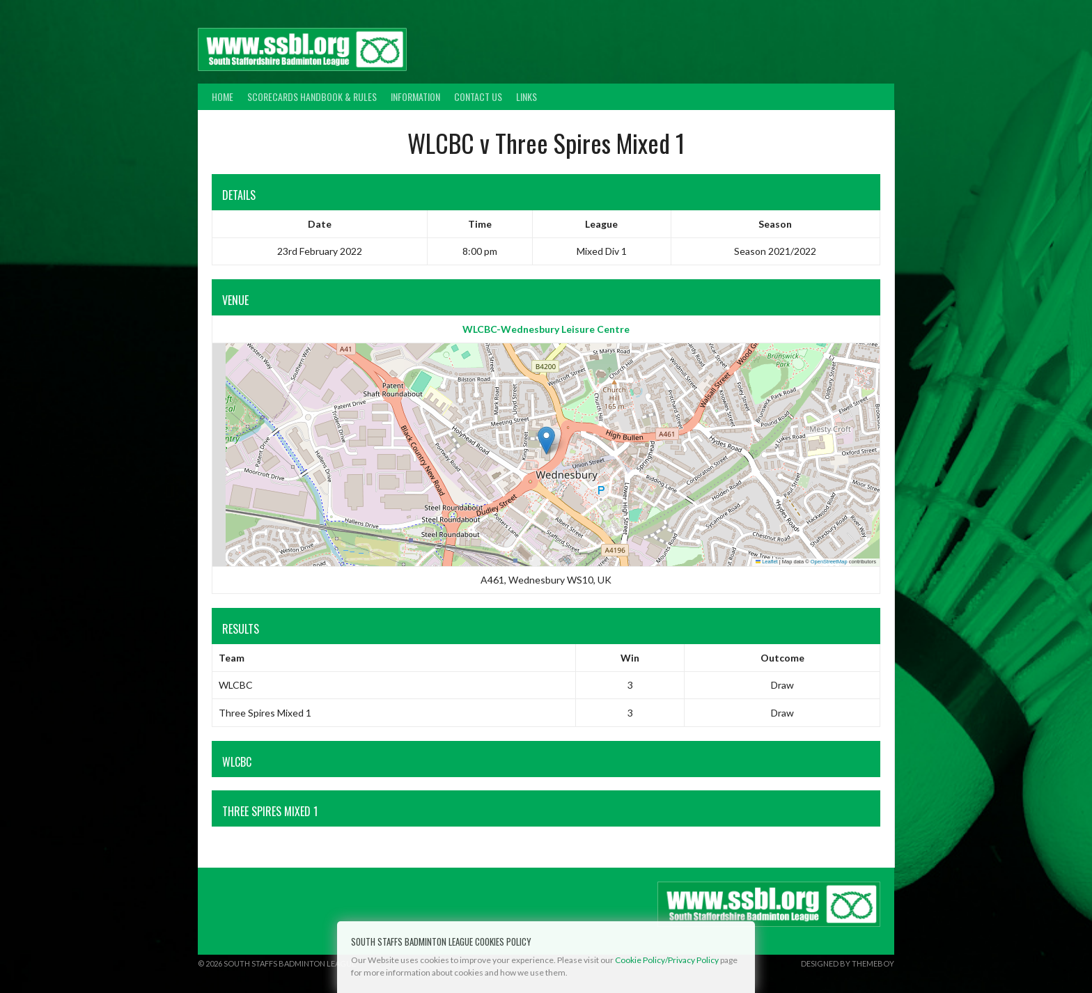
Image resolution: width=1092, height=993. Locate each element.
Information (415, 96)
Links (526, 96)
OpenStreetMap (829, 561)
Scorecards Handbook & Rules (312, 96)
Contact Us (478, 96)
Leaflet (767, 561)
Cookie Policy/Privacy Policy (667, 960)
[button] (546, 440)
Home (222, 96)
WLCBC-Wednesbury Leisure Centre (546, 329)
